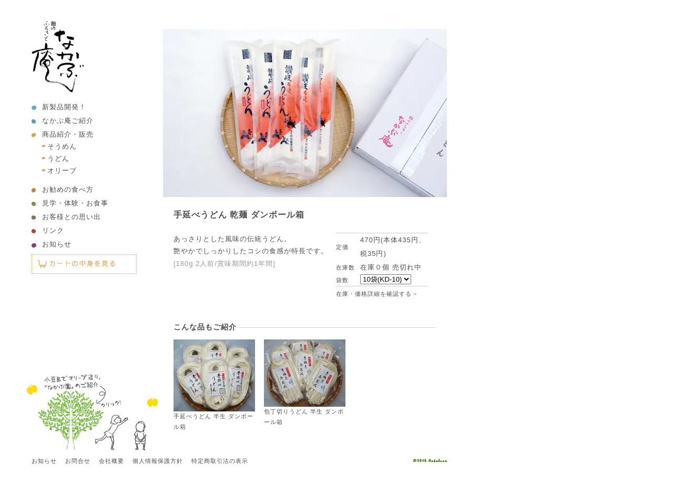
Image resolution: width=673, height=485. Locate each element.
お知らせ (57, 244)
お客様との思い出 (71, 217)
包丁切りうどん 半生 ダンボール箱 (304, 382)
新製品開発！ (64, 107)
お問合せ (77, 461)
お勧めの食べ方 (68, 189)
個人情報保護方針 (157, 461)
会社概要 (111, 461)
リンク (53, 230)
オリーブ (62, 170)
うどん (58, 158)
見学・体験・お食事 (75, 203)
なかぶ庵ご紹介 (68, 121)
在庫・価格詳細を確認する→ (377, 294)
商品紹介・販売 (68, 134)
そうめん (62, 146)
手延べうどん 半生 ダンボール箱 (214, 384)
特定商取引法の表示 (219, 461)
